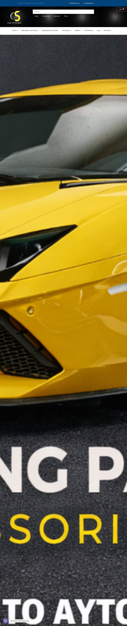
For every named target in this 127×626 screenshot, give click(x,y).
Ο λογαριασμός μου (74, 3)
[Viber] (5, 621)
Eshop (65, 16)
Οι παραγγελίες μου (88, 3)
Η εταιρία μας (46, 16)
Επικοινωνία (56, 16)
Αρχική (36, 16)
